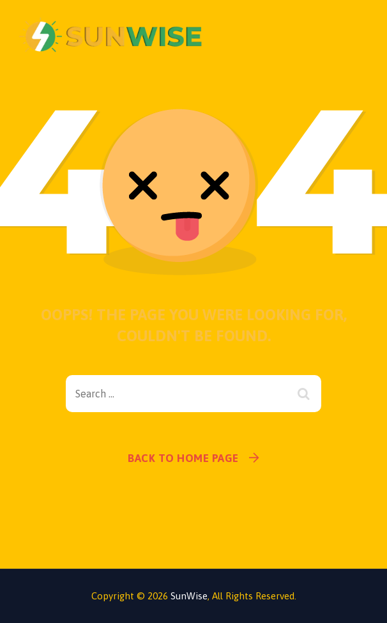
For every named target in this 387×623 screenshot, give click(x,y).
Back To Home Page (183, 458)
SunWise (189, 595)
